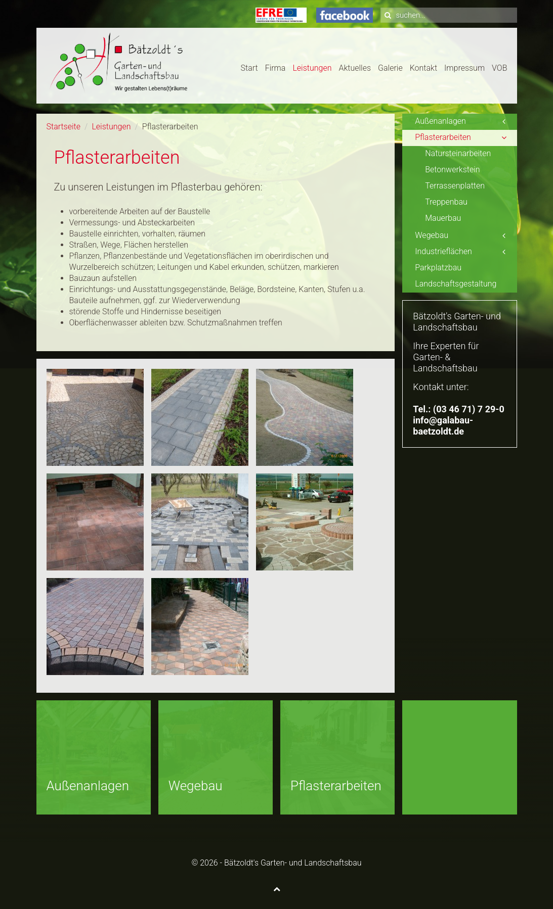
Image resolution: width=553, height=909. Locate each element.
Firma (275, 68)
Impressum (464, 68)
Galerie (390, 68)
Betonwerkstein (452, 169)
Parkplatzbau (438, 267)
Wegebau (431, 235)
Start (249, 68)
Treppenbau (446, 202)
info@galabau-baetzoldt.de (443, 426)
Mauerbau (443, 218)
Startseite (64, 126)
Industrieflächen (443, 251)
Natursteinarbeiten (458, 153)
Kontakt (423, 68)
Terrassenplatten (455, 185)
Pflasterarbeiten (443, 137)
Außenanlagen (440, 121)
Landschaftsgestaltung (455, 284)
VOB (499, 68)
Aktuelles (354, 68)
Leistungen (311, 68)
